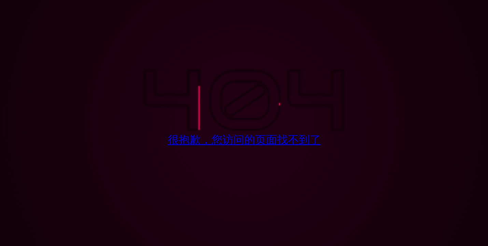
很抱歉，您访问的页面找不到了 (244, 140)
